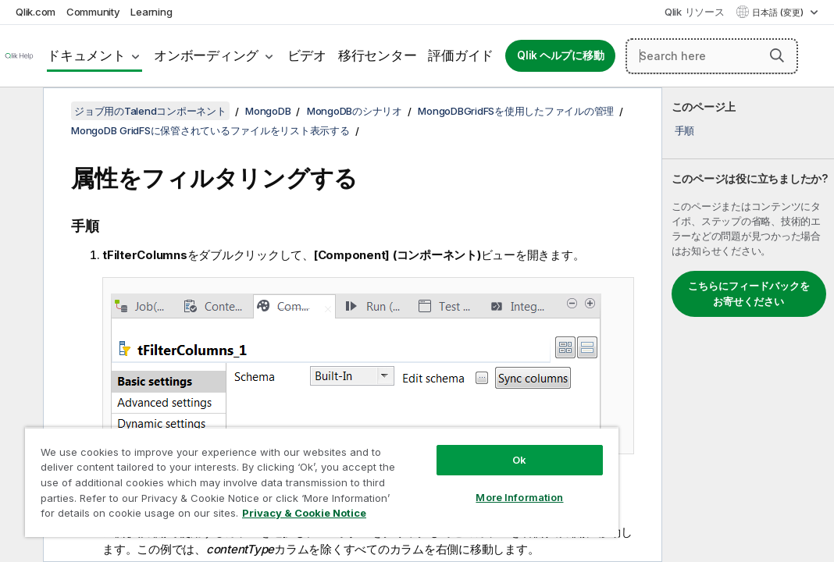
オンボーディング (206, 55)
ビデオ (306, 55)
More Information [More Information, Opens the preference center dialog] (426, 470)
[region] (266, 468)
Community (93, 11)
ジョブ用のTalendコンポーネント (150, 111)
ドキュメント (86, 55)
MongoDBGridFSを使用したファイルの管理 (516, 111)
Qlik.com (35, 11)
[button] (777, 55)
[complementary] (748, 324)
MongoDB (267, 111)
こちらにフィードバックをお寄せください (749, 293)
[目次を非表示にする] (19, 111)
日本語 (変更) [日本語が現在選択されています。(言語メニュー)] (779, 12)
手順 (685, 130)
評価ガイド (461, 55)
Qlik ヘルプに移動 (560, 55)
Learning (151, 11)
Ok (426, 432)
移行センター (377, 55)
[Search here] (712, 56)
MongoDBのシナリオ (354, 111)
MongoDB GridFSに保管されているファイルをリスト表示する (210, 130)
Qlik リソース (695, 11)
